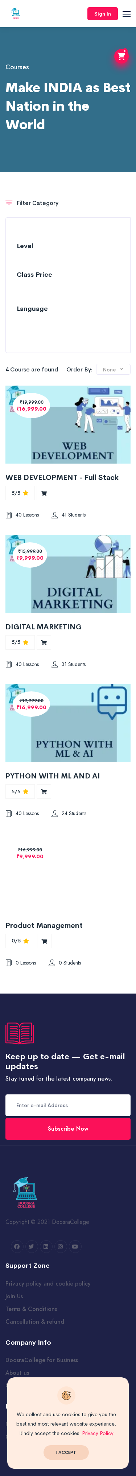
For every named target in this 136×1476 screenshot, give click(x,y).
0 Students (65, 962)
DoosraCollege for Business (41, 1360)
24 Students (68, 813)
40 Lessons (22, 514)
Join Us (14, 1296)
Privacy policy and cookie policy (48, 1283)
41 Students (68, 514)
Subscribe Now (68, 1129)
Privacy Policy (98, 1433)
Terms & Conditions (31, 1309)
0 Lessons (20, 962)
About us (17, 1373)
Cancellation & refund (34, 1321)
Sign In (102, 14)
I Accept (66, 1452)
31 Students (68, 664)
